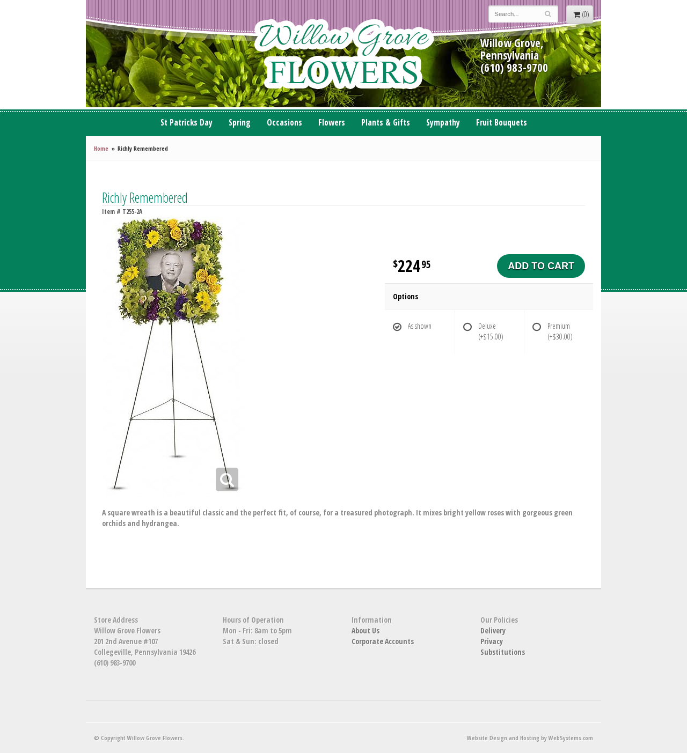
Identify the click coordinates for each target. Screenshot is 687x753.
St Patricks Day (186, 122)
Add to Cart (541, 266)
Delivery (493, 630)
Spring (240, 122)
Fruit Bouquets (501, 122)
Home (101, 148)
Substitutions (502, 652)
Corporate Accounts (383, 641)
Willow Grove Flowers (343, 53)
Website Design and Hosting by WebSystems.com (530, 738)
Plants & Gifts (385, 122)
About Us (365, 630)
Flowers (331, 122)
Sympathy (443, 122)
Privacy (491, 641)
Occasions (284, 122)
